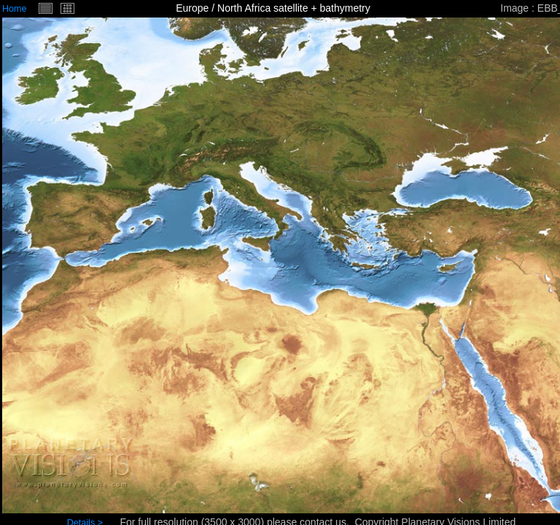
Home (14, 9)
